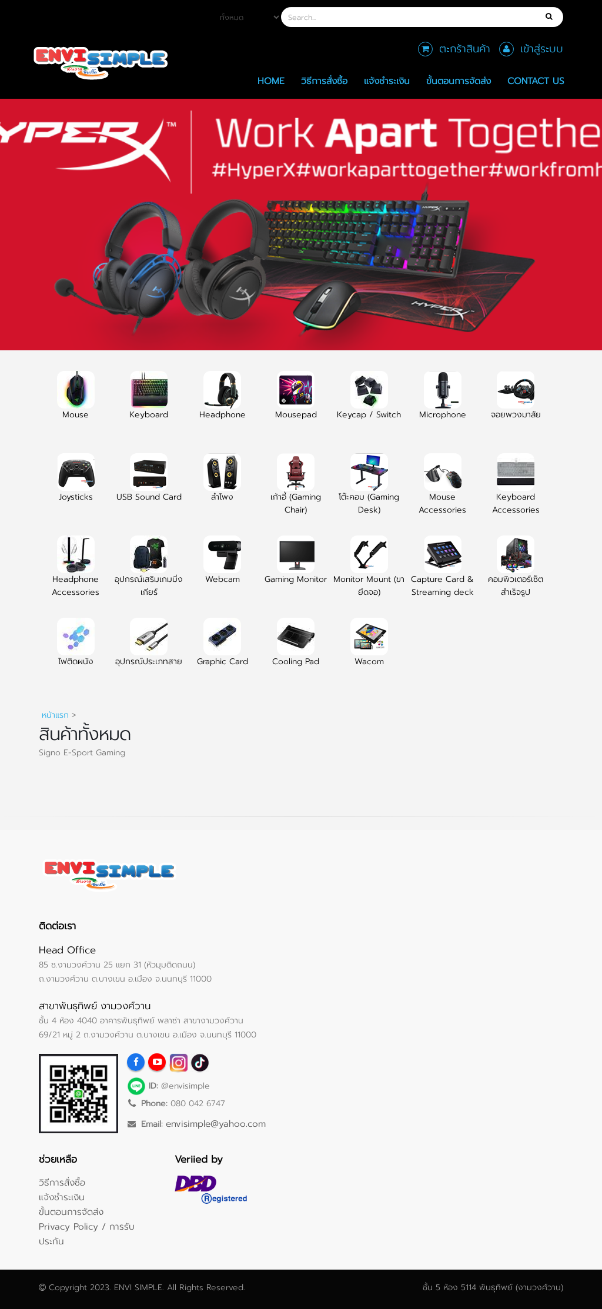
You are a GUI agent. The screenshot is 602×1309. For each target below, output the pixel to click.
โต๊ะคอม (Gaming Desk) (369, 491)
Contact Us (535, 81)
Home (271, 81)
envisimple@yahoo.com (216, 1123)
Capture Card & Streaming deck (442, 573)
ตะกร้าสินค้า (464, 49)
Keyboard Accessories (516, 491)
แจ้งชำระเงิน (387, 81)
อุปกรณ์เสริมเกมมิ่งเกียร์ (149, 573)
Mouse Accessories (442, 491)
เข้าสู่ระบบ (541, 49)
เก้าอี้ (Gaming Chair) (295, 491)
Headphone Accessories (75, 573)
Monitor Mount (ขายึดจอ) (368, 573)
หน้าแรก (55, 715)
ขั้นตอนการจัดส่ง (458, 81)
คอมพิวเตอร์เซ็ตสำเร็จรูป (515, 573)
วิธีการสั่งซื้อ (324, 81)
